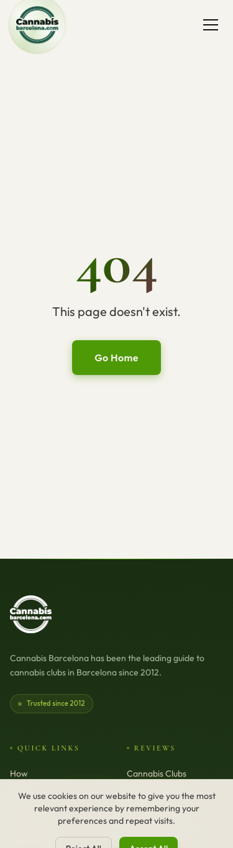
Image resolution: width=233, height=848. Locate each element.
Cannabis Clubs (156, 773)
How (19, 773)
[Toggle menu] (210, 24)
